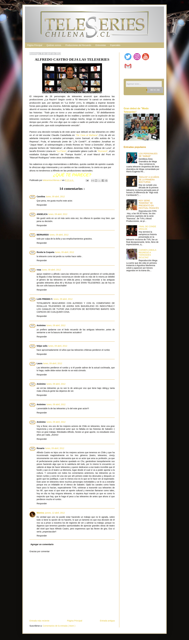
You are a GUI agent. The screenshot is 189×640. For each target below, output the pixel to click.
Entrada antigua (107, 620)
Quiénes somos (54, 45)
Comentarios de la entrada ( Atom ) (59, 626)
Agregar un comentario (42, 544)
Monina (40, 513)
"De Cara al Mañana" (87, 135)
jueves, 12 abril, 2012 (55, 513)
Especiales (115, 45)
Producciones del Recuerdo (78, 45)
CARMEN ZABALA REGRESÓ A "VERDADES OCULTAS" (147, 254)
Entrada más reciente (39, 620)
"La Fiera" (61, 151)
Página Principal (34, 45)
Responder (42, 205)
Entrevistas (100, 45)
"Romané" (102, 151)
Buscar (155, 90)
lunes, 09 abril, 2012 (55, 196)
